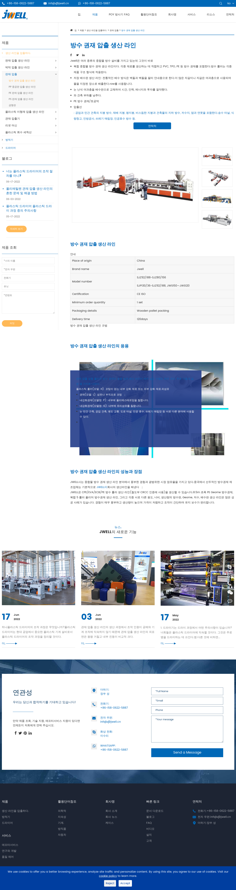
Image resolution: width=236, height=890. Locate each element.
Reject (110, 883)
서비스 (191, 14)
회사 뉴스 (111, 824)
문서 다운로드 (155, 818)
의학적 (62, 818)
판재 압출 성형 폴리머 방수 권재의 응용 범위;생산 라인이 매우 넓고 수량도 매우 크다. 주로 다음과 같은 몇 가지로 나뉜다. (135, 381)
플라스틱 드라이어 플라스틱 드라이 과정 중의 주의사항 (29, 208)
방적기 (9, 140)
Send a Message (187, 759)
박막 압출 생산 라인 (17, 67)
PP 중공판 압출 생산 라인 (22, 87)
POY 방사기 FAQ (119, 14)
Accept (125, 883)
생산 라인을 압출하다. (18, 53)
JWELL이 (102, 487)
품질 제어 (8, 863)
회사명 (172, 14)
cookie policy (108, 876)
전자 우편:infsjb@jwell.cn (214, 824)
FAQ (149, 830)
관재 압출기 (12, 118)
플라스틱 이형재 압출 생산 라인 (24, 112)
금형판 (12, 105)
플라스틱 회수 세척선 (18, 132)
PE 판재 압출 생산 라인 (21, 93)
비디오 (150, 835)
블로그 (7, 159)
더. (9, 650)
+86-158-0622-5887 (94, 3)
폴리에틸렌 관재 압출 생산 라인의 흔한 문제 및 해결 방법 (29, 191)
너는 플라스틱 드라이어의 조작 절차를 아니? (29, 173)
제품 (95, 14)
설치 (149, 841)
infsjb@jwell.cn (56, 3)
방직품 (62, 835)
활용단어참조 (149, 14)
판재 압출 (11, 74)
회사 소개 (111, 818)
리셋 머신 (11, 125)
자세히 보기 (16, 229)
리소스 (211, 14)
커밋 (12, 323)
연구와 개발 (9, 858)
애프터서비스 (10, 852)
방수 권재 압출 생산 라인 (22, 81)
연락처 (230, 14)
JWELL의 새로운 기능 (118, 538)
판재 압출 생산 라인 (17, 60)
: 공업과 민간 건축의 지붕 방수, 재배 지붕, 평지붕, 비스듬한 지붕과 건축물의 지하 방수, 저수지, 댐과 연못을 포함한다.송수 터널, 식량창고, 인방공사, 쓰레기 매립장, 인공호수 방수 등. (154, 116)
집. (79, 14)
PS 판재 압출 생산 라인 (21, 99)
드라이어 (10, 148)
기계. (61, 830)
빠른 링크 (152, 808)
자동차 (62, 841)
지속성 (62, 824)
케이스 (109, 830)
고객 (149, 847)
